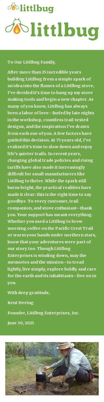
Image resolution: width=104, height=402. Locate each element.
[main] (52, 193)
